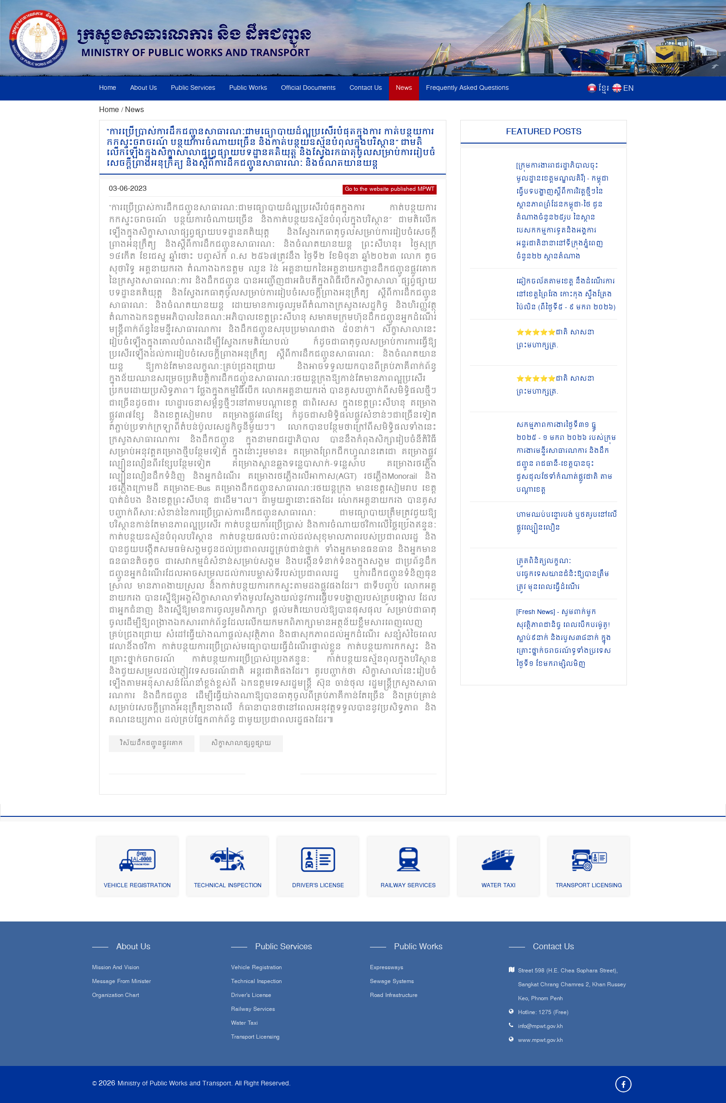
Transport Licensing (589, 886)
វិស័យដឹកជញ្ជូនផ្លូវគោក (151, 743)
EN (628, 88)
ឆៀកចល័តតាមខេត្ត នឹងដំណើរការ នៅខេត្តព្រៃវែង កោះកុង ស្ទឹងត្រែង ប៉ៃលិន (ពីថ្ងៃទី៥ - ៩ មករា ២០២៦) (566, 294)
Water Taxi (498, 886)
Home (107, 88)
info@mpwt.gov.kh (540, 1027)
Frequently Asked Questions (467, 88)
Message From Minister (121, 982)
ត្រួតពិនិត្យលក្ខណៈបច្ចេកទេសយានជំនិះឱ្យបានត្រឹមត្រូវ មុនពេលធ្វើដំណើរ (562, 574)
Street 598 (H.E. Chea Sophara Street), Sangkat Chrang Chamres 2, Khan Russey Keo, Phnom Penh (572, 985)
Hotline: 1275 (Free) (543, 1013)
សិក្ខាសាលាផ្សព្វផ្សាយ (241, 743)
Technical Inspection (228, 886)
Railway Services (408, 886)
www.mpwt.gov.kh (540, 1041)
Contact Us (366, 88)
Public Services (193, 88)
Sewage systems (392, 982)
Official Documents (308, 88)
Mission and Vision (115, 968)
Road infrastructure (394, 996)
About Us (143, 88)
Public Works (248, 88)
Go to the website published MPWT (389, 189)
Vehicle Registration (137, 886)
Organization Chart (115, 996)
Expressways (386, 968)
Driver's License (318, 886)
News (404, 88)
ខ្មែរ (603, 88)
